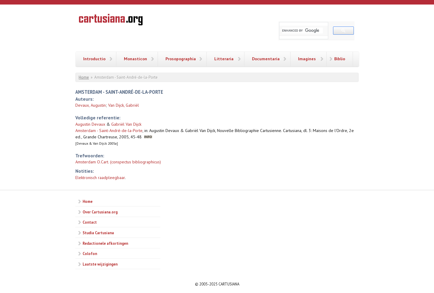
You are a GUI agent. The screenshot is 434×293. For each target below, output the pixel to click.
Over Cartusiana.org (100, 212)
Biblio (339, 58)
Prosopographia (180, 58)
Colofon (90, 253)
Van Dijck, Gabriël (123, 105)
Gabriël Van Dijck (126, 124)
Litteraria (224, 58)
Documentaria (266, 58)
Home (84, 77)
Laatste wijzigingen (100, 264)
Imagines (307, 58)
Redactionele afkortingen (105, 243)
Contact (90, 222)
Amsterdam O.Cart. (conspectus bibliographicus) (118, 162)
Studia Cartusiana (98, 232)
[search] (302, 30)
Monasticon (135, 58)
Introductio (94, 58)
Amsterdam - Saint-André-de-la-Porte (109, 130)
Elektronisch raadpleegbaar (100, 177)
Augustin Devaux (90, 124)
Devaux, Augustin (90, 105)
